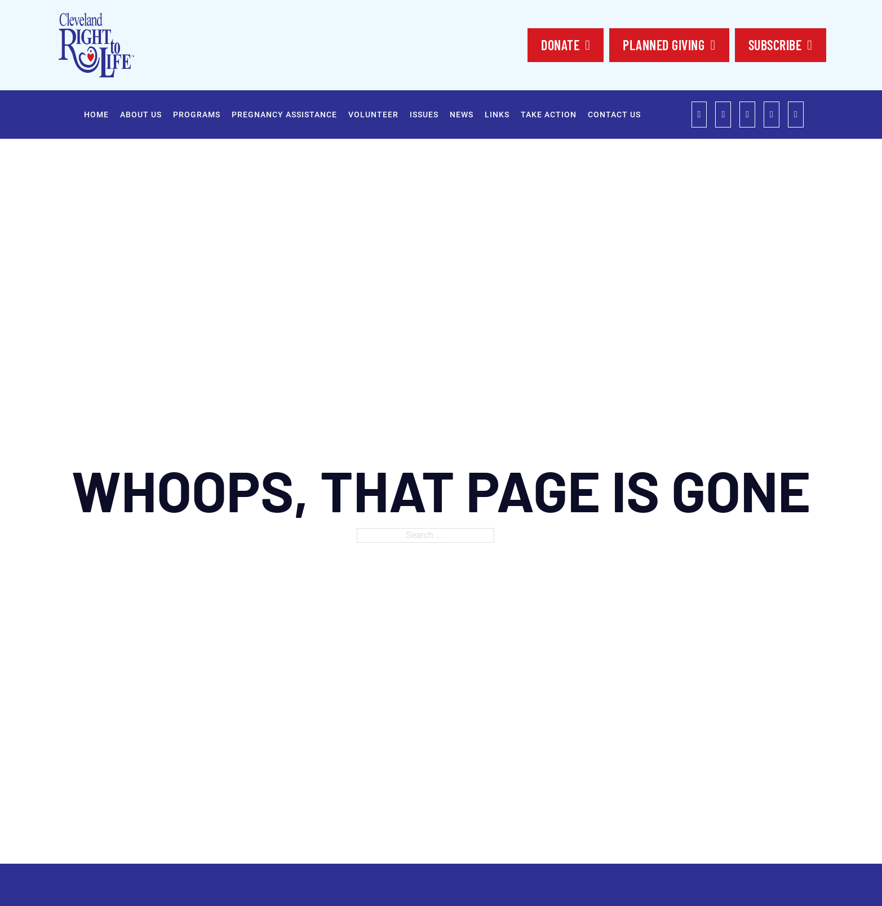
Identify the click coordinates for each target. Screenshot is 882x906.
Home (96, 114)
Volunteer (373, 114)
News (461, 114)
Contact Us (614, 114)
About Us (141, 114)
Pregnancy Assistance (284, 114)
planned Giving (669, 45)
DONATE (565, 45)
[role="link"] (699, 114)
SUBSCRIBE (780, 45)
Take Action (549, 114)
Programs (196, 114)
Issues (424, 114)
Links (497, 114)
